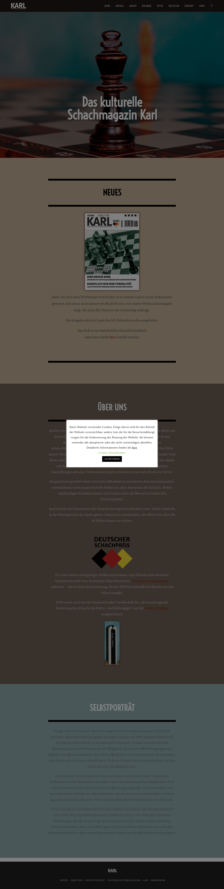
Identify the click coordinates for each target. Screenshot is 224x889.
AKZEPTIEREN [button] (112, 459)
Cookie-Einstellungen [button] (112, 452)
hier (134, 447)
